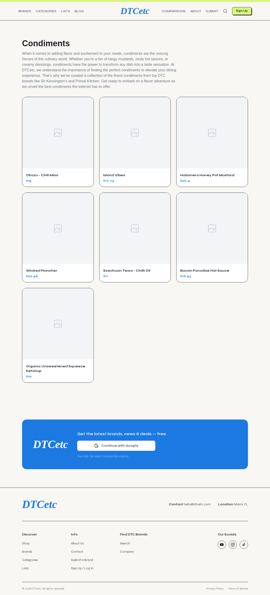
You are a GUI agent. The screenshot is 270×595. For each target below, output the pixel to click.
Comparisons (174, 11)
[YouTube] (222, 544)
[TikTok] (244, 544)
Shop (25, 543)
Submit (212, 11)
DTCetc (135, 11)
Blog (79, 11)
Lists (65, 11)
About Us (77, 543)
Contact (77, 552)
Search (125, 543)
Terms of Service (238, 588)
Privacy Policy (215, 588)
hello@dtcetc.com (197, 504)
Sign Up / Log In (82, 568)
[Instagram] (233, 544)
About (195, 11)
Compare (127, 552)
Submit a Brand (82, 560)
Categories (46, 11)
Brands (24, 11)
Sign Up (242, 11)
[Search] (225, 11)
